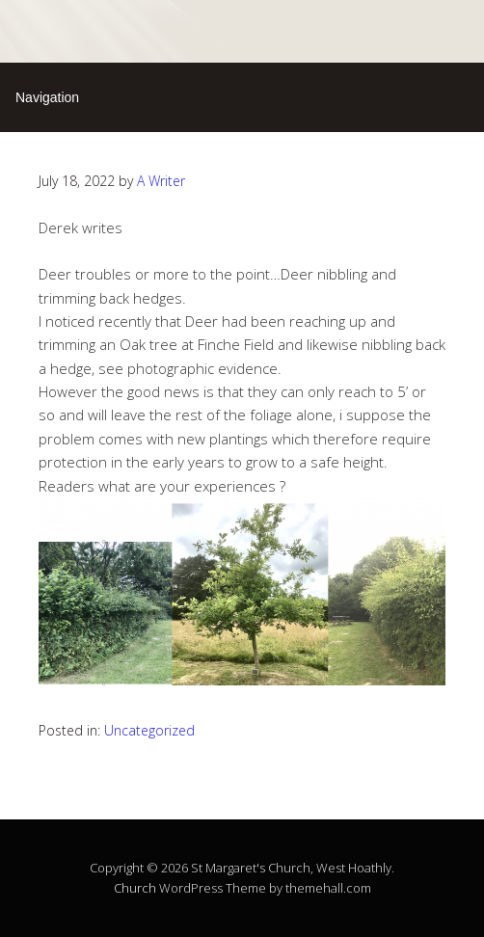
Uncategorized (149, 730)
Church (135, 888)
